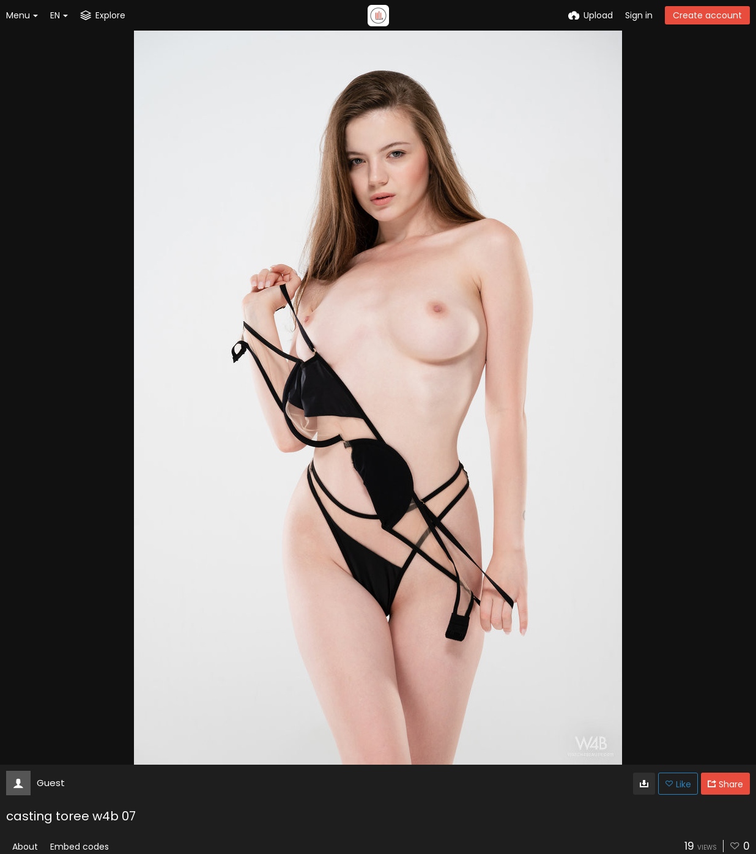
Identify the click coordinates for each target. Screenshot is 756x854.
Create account (707, 15)
